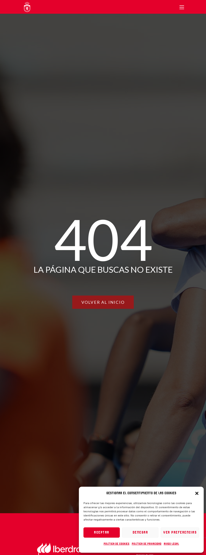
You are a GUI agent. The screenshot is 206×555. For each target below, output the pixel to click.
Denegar (140, 532)
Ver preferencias (180, 532)
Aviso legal (171, 543)
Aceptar (101, 532)
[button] (197, 493)
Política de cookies (116, 543)
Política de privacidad (146, 543)
